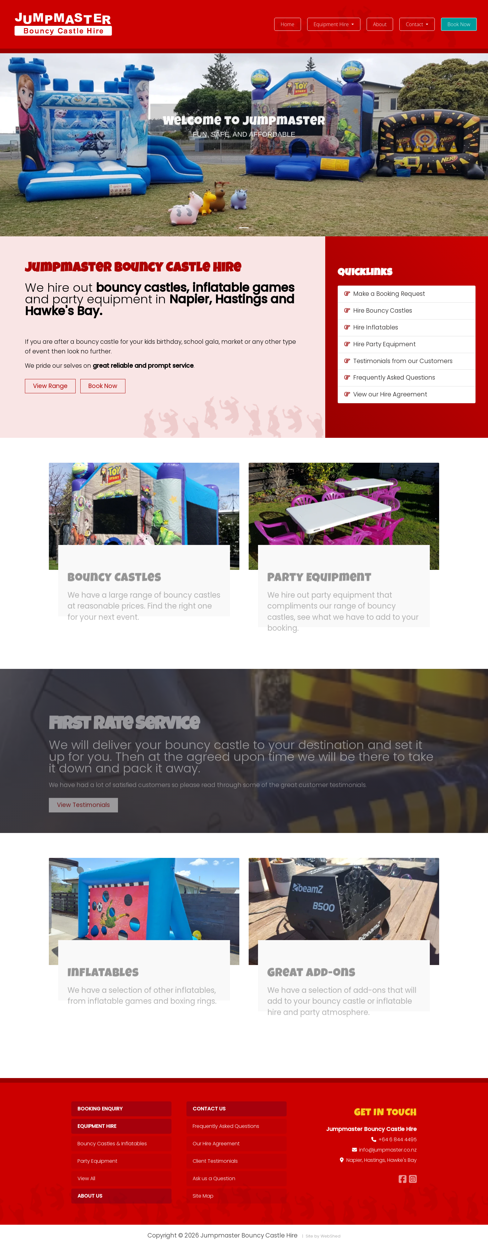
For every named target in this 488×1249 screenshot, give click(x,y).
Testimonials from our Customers (398, 361)
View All (86, 1178)
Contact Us (209, 1108)
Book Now (459, 24)
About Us (89, 1195)
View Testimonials (83, 818)
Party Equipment (97, 1161)
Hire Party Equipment (380, 344)
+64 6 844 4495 (397, 1139)
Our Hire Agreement (216, 1143)
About (380, 24)
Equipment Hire (96, 1126)
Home (291, 24)
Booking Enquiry (100, 1108)
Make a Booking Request (384, 294)
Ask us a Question (214, 1178)
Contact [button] (415, 24)
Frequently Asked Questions (389, 377)
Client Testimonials (215, 1161)
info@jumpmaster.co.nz (388, 1149)
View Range (50, 386)
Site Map (203, 1195)
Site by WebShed (323, 1236)
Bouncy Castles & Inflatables (112, 1143)
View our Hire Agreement (385, 394)
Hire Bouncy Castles (378, 310)
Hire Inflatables (371, 327)
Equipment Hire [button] (332, 24)
